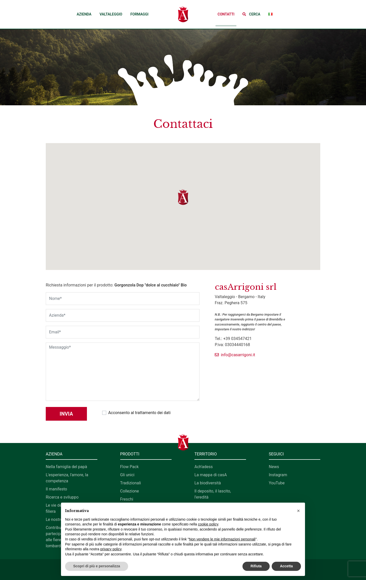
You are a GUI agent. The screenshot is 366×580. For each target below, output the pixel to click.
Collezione (129, 491)
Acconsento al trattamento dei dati (139, 412)
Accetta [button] (286, 566)
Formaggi (139, 14)
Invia (66, 414)
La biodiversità (207, 483)
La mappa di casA (210, 474)
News (274, 466)
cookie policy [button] (208, 524)
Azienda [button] (84, 14)
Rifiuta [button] (256, 566)
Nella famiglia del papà (66, 466)
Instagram (278, 474)
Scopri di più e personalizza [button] (96, 566)
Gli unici (127, 474)
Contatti (226, 14)
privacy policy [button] (110, 549)
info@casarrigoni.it (235, 354)
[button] (251, 14)
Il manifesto (56, 489)
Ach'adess (203, 466)
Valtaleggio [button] (111, 14)
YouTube (277, 483)
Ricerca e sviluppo (62, 497)
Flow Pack (129, 466)
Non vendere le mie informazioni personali (222, 539)
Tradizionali (130, 483)
